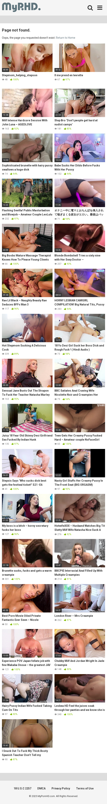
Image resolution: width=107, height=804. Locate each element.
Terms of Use (85, 788)
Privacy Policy (61, 788)
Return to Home (65, 37)
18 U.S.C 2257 (22, 788)
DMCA (41, 788)
